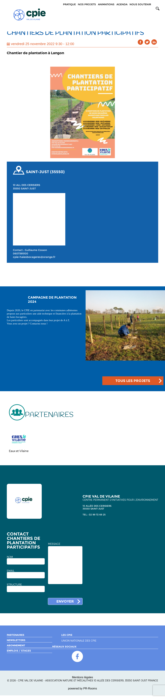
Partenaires (15, 635)
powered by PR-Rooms (82, 688)
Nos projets (87, 4)
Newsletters (16, 640)
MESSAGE (54, 544)
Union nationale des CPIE (78, 640)
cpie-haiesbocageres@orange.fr (34, 257)
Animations (106, 4)
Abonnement (16, 645)
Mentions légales (82, 677)
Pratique (69, 4)
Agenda (121, 4)
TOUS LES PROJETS (132, 381)
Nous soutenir (140, 4)
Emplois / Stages (19, 650)
